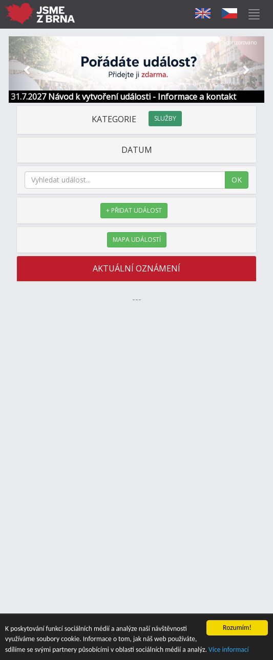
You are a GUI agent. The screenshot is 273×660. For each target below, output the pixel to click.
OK (237, 180)
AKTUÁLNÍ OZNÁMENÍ (136, 268)
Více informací (228, 650)
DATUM (136, 149)
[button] (28, 69)
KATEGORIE (137, 119)
